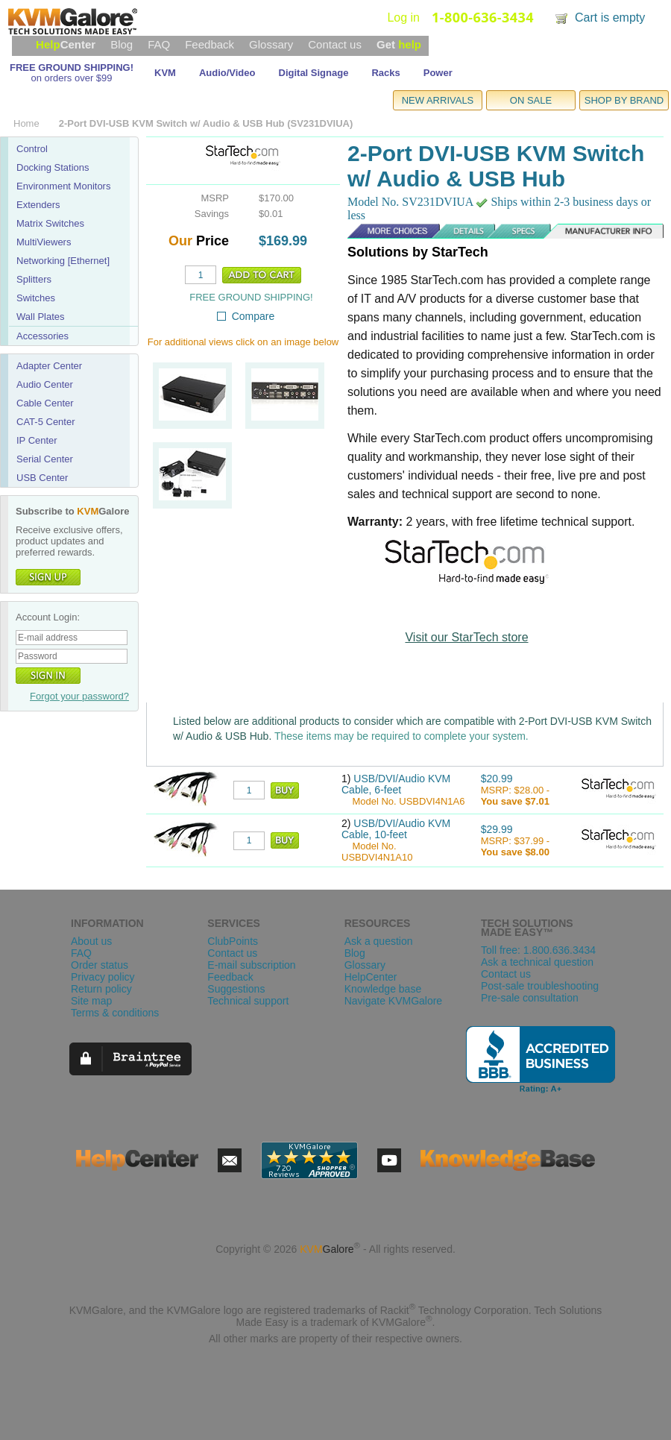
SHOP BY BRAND (624, 100)
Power (438, 72)
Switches (35, 298)
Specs (507, 230)
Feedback (209, 44)
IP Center (36, 440)
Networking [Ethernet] (63, 260)
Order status (99, 965)
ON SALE (531, 100)
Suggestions (236, 989)
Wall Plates (40, 316)
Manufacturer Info (601, 230)
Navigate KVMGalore (393, 1001)
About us (91, 941)
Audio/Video (227, 72)
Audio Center (44, 384)
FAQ (159, 44)
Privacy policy (103, 977)
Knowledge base (383, 989)
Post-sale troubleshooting (540, 986)
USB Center (42, 477)
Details (441, 230)
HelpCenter (370, 977)
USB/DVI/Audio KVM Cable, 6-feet (395, 784)
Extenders (38, 204)
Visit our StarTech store (466, 637)
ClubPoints (232, 941)
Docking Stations (52, 167)
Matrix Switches (50, 223)
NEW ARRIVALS (438, 100)
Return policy (101, 989)
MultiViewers (43, 242)
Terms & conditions (115, 1013)
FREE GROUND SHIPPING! (71, 67)
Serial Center (44, 459)
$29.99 (497, 829)
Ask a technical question (537, 962)
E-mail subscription (251, 965)
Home (26, 123)
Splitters (33, 279)
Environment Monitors (63, 186)
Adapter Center (49, 365)
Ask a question (378, 941)
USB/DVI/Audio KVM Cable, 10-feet (395, 828)
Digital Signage (314, 72)
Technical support (248, 1001)
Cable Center (45, 403)
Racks (385, 72)
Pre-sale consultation (530, 998)
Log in (403, 17)
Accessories (42, 336)
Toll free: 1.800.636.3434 (538, 950)
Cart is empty (610, 17)
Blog (121, 44)
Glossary (271, 44)
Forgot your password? (79, 696)
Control (32, 148)
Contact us (335, 44)
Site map (91, 1001)
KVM (165, 72)
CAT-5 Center (45, 421)
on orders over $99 (71, 78)
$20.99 (497, 779)
